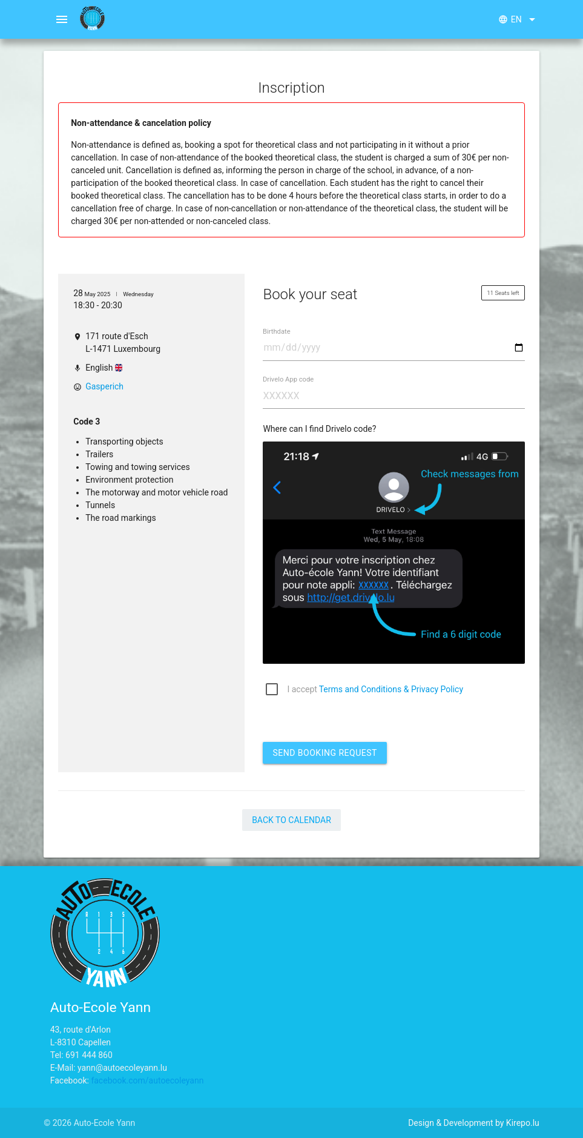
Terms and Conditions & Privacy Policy (391, 689)
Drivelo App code (288, 379)
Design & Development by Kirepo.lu (473, 1123)
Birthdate (277, 332)
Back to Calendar (291, 820)
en (518, 19)
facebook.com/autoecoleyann (147, 1080)
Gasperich (104, 386)
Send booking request (324, 753)
